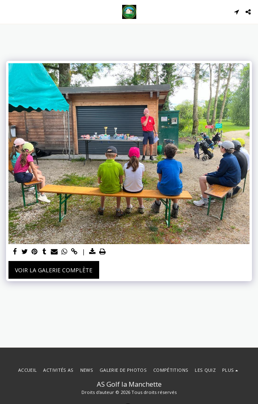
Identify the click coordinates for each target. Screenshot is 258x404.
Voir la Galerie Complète (53, 270)
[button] (9, 11)
